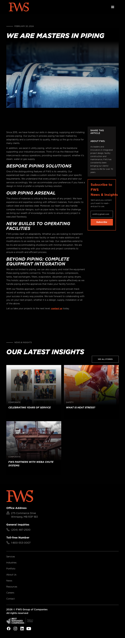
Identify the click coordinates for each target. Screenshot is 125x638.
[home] (19, 7)
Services (10, 556)
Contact (10, 598)
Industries (11, 562)
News (9, 580)
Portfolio (10, 568)
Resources (11, 586)
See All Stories (105, 359)
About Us (11, 574)
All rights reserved (17, 613)
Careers (10, 592)
